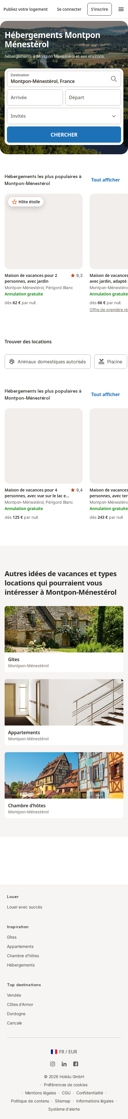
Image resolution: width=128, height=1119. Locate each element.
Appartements (20, 946)
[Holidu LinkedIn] (64, 1064)
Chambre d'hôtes (23, 955)
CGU (66, 1092)
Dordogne (16, 1013)
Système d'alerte (64, 1109)
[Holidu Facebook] (76, 1064)
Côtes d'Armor (20, 1004)
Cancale (14, 1022)
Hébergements (21, 964)
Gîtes (11, 937)
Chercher (64, 134)
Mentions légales (40, 1092)
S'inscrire (99, 9)
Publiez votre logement (25, 9)
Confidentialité (89, 1092)
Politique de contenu (30, 1100)
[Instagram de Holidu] (52, 1064)
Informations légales (95, 1100)
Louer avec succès (24, 906)
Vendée (14, 995)
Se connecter (69, 9)
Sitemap (62, 1100)
